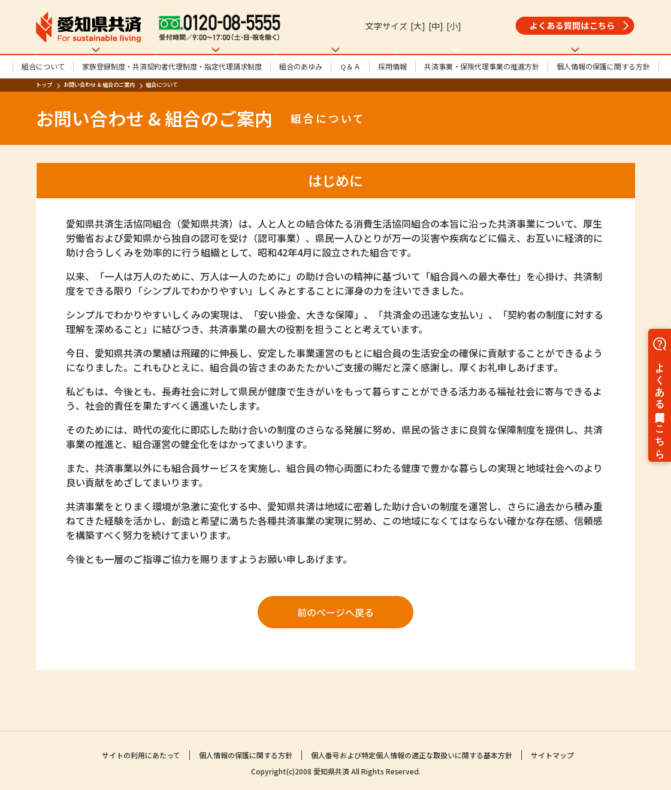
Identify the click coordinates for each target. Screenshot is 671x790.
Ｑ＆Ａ (350, 97)
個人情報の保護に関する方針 (603, 97)
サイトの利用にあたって (141, 757)
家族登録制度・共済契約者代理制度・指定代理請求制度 (172, 97)
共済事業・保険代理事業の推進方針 (481, 97)
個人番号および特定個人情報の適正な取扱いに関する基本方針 (411, 757)
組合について (43, 97)
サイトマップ (552, 757)
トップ (44, 115)
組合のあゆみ (300, 97)
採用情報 (392, 97)
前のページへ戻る (335, 643)
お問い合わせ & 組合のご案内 (99, 115)
